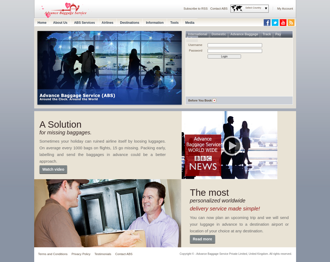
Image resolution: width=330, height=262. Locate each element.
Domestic (219, 34)
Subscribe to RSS (196, 8)
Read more (202, 239)
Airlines (107, 23)
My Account (285, 8)
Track (267, 34)
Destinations (129, 23)
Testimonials (103, 254)
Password (195, 50)
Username (195, 44)
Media (189, 23)
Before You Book (200, 100)
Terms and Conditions (53, 254)
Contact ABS (219, 8)
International (197, 34)
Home (42, 23)
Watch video (53, 169)
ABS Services (84, 23)
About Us (60, 23)
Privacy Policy (81, 254)
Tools (174, 23)
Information (155, 23)
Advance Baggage (244, 34)
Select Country (253, 7)
